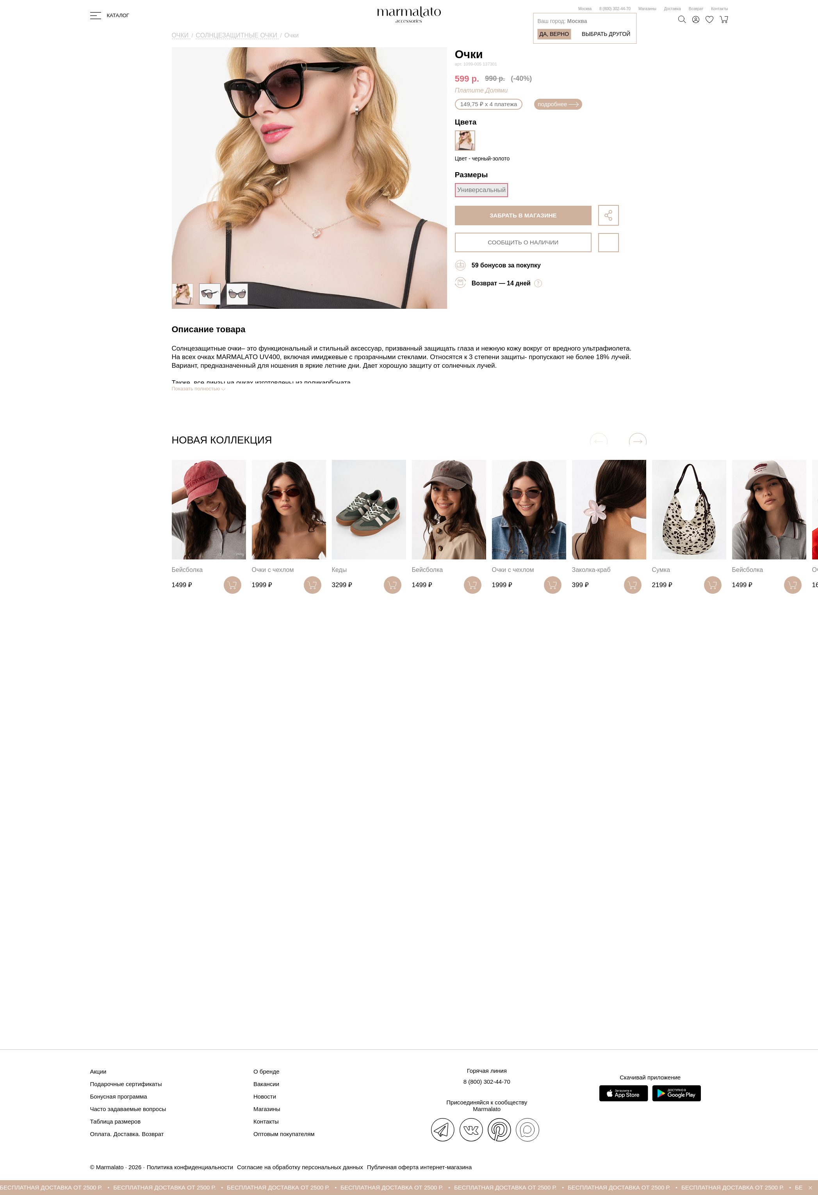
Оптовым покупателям (284, 1134)
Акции (98, 1071)
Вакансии (266, 1084)
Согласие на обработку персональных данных (300, 1167)
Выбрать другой (606, 34)
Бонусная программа (118, 1096)
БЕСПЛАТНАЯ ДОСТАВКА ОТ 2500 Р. (58, 1187)
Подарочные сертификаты (126, 1084)
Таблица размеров (115, 1121)
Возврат (696, 9)
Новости (264, 1096)
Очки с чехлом (273, 569)
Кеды (339, 569)
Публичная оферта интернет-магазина (419, 1167)
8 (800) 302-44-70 (615, 9)
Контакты (719, 9)
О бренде (266, 1071)
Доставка (672, 9)
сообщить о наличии (523, 242)
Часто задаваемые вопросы (128, 1109)
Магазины (647, 9)
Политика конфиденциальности (190, 1167)
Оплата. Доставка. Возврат (127, 1134)
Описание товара (209, 329)
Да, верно (554, 34)
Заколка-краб (591, 569)
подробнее (558, 104)
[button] (638, 442)
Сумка (661, 569)
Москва (585, 9)
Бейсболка (187, 569)
